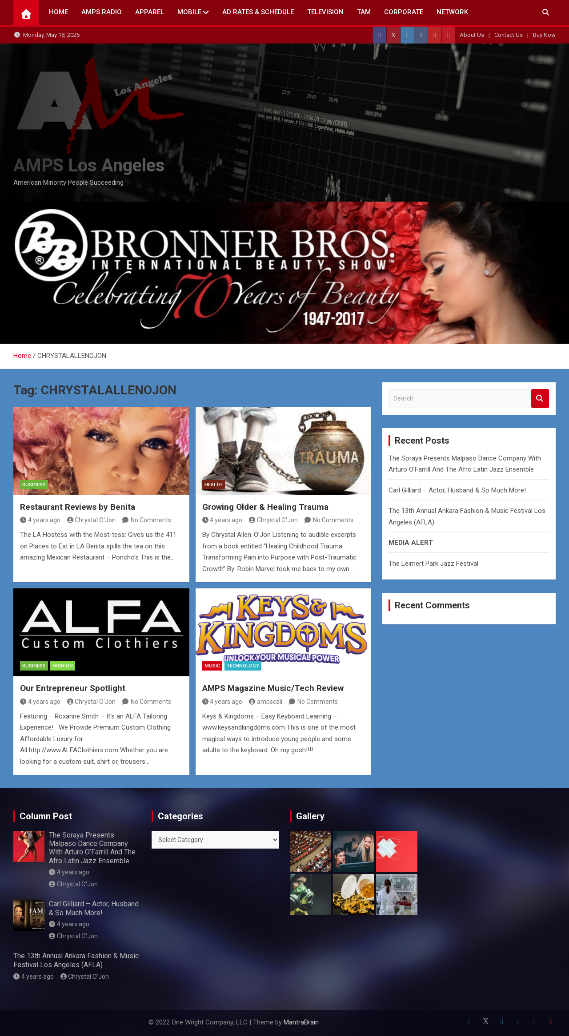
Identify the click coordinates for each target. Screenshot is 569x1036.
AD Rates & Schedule (258, 12)
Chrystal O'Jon (91, 520)
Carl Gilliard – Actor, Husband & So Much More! (457, 490)
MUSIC (212, 666)
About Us (472, 35)
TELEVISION (325, 12)
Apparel (149, 12)
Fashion (62, 666)
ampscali (265, 701)
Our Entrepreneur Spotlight (72, 688)
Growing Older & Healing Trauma (265, 507)
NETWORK (452, 12)
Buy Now (544, 35)
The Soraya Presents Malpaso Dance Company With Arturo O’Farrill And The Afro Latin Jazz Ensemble (92, 848)
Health (213, 485)
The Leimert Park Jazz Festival (433, 564)
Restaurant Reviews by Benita (77, 507)
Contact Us (508, 35)
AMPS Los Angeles (89, 165)
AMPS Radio (101, 12)
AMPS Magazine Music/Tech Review (273, 688)
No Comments (151, 520)
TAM (364, 12)
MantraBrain (301, 1022)
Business (34, 485)
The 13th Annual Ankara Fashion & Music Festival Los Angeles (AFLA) (76, 960)
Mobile (189, 12)
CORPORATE (403, 12)
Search (540, 398)
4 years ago (40, 520)
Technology (243, 666)
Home (58, 12)
